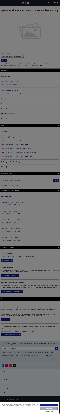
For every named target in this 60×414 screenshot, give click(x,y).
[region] (29, 408)
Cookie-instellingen (49, 411)
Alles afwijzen (49, 408)
